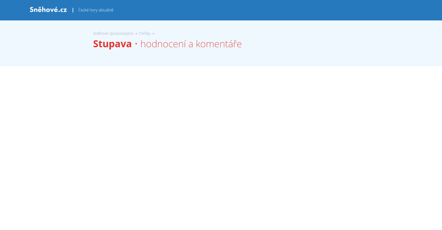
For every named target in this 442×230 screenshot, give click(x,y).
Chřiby (144, 33)
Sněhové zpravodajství (113, 33)
